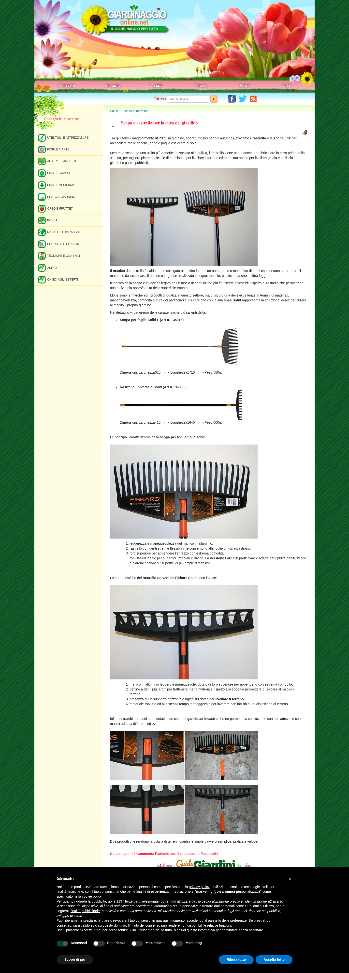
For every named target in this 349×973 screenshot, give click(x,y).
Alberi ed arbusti (57, 161)
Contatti (156, 85)
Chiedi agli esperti (58, 279)
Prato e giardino (56, 197)
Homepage (66, 85)
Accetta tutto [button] (274, 959)
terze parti (132, 901)
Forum (244, 85)
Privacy (201, 85)
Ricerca (160, 99)
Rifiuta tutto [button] (236, 959)
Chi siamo (112, 85)
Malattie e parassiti (59, 232)
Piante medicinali (56, 185)
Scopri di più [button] (74, 959)
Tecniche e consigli (59, 256)
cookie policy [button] (92, 896)
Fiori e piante (53, 149)
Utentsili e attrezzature (63, 138)
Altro (47, 268)
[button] (290, 879)
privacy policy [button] (199, 887)
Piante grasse (54, 173)
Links (287, 85)
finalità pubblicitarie (85, 911)
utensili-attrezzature (136, 111)
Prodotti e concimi (58, 244)
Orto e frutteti (55, 208)
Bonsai (48, 220)
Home (114, 111)
